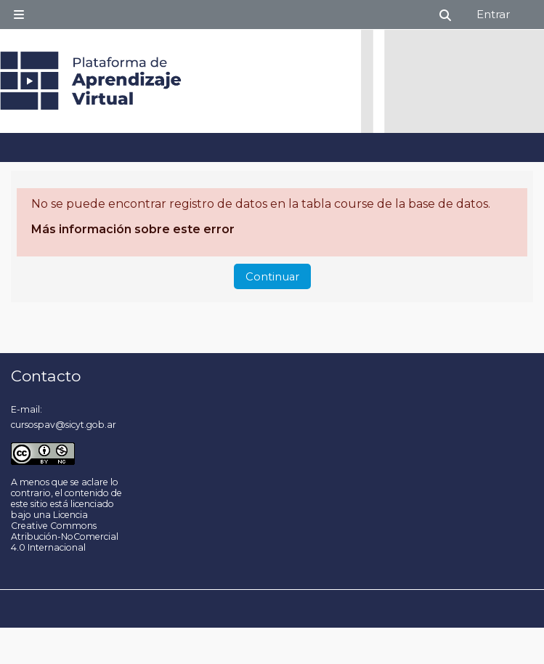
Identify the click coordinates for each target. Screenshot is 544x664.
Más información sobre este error (133, 229)
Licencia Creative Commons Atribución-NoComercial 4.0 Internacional (64, 531)
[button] (445, 14)
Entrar (493, 14)
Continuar (272, 276)
